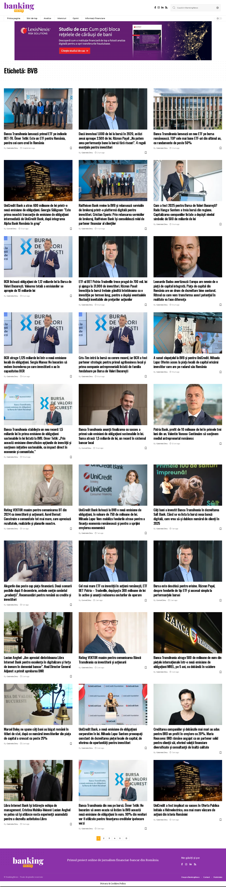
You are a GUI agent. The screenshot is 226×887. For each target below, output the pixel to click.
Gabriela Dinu (12, 148)
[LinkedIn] (162, 7)
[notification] (211, 18)
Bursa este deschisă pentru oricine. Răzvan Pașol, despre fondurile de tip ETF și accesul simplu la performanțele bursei (184, 590)
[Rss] (166, 7)
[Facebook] (155, 7)
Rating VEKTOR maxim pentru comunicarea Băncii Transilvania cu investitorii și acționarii (110, 659)
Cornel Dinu (11, 229)
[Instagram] (159, 7)
